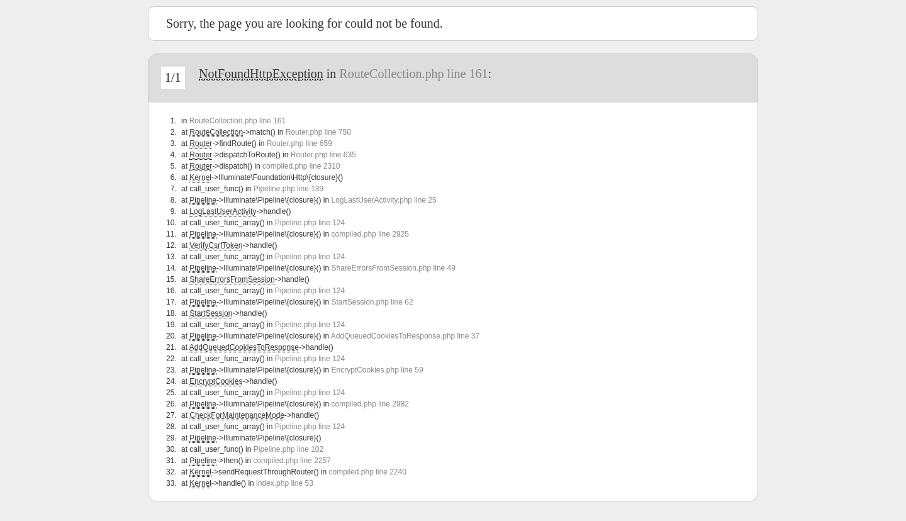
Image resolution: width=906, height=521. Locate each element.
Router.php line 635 (323, 154)
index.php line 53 (284, 483)
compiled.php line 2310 (301, 166)
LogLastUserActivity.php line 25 (383, 200)
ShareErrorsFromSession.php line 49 (393, 268)
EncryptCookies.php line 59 (377, 370)
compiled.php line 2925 (369, 234)
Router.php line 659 (299, 143)
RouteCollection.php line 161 (413, 74)
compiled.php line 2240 (367, 472)
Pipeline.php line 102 (288, 449)
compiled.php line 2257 (291, 460)
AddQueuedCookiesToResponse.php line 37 (405, 336)
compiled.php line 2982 (369, 404)
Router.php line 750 (318, 132)
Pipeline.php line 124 (310, 222)
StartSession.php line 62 (372, 302)
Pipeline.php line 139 (288, 188)
